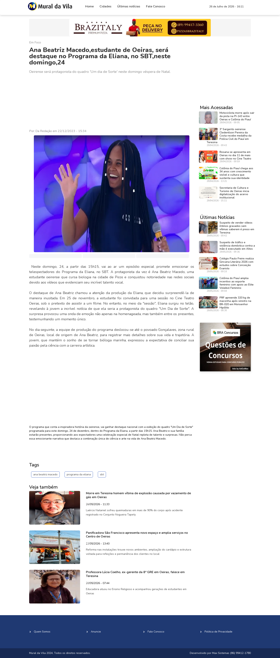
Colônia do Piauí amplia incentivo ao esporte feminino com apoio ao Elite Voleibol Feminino (237, 283)
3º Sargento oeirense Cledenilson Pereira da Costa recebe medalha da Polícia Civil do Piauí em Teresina (229, 135)
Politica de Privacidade (218, 631)
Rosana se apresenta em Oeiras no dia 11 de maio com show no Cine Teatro (235, 155)
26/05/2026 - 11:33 (97, 504)
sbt (102, 474)
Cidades (105, 6)
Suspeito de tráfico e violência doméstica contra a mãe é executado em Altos (237, 245)
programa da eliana (79, 474)
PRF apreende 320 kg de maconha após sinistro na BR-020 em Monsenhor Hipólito (235, 302)
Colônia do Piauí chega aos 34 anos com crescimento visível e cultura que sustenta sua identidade (236, 173)
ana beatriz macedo (45, 474)
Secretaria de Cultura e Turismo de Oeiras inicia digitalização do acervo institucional (234, 192)
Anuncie (96, 631)
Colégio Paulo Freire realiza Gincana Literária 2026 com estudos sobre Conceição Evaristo (237, 263)
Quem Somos (42, 631)
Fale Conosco (155, 6)
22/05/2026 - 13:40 (97, 544)
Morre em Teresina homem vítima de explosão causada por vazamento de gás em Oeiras (138, 495)
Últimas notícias (128, 6)
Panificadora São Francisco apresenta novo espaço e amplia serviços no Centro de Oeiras (137, 535)
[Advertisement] (111, 101)
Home (89, 6)
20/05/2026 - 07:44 (97, 583)
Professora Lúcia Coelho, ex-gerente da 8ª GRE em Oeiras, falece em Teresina (135, 574)
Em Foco (35, 42)
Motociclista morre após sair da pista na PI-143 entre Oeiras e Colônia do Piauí (237, 116)
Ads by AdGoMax (240, 369)
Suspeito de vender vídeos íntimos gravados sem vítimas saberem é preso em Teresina (237, 227)
